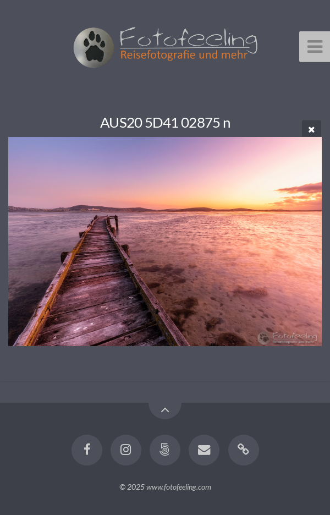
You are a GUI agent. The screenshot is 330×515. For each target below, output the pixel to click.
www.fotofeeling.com (178, 486)
